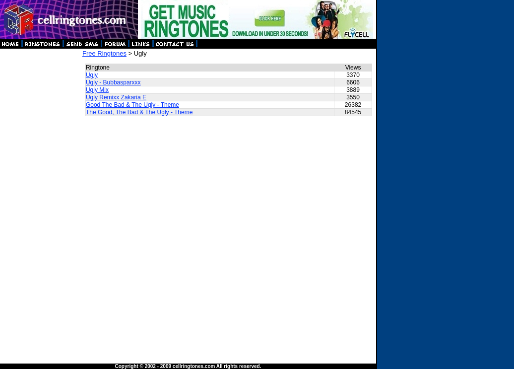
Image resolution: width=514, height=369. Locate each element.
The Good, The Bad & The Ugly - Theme (139, 112)
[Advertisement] (40, 199)
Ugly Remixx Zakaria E (116, 97)
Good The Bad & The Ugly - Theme (132, 104)
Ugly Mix (97, 89)
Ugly (92, 75)
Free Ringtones (104, 53)
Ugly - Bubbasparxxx (113, 82)
